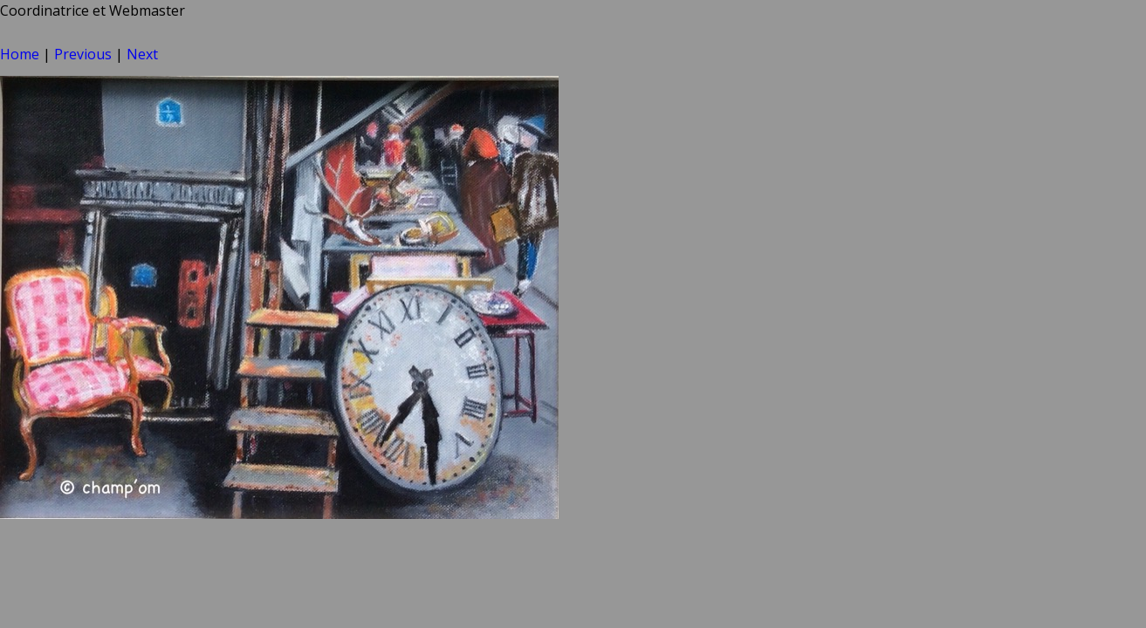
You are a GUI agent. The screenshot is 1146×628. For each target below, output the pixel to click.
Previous (83, 54)
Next (142, 54)
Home (19, 54)
